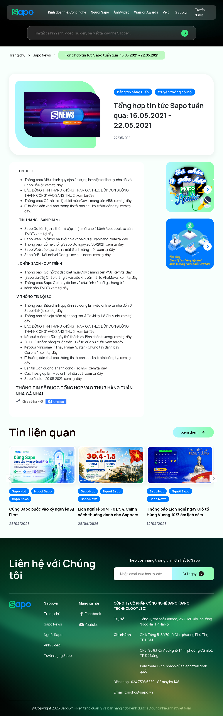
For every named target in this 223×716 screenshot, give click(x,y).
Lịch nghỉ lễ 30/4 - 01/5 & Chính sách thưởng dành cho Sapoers (108, 511)
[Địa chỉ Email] (164, 573)
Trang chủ (52, 613)
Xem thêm (193, 432)
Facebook (90, 613)
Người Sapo (100, 12)
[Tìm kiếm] (184, 33)
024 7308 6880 (142, 681)
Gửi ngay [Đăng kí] (193, 573)
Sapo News (20, 499)
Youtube (88, 624)
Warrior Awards (146, 12)
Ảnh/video (122, 12)
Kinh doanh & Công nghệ (67, 12)
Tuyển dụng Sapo (58, 655)
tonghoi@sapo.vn (139, 692)
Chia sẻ (56, 402)
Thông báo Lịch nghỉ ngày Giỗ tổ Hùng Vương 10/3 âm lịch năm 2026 (178, 512)
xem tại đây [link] (54, 185)
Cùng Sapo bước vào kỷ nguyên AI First (41, 511)
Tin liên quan (42, 432)
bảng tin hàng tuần (133, 92)
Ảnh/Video (52, 645)
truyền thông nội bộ (175, 92)
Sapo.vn (181, 12)
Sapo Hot (19, 491)
